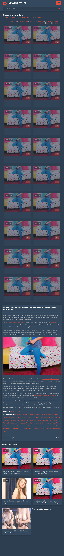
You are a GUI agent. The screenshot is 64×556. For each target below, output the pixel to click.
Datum (6, 17)
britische (14, 417)
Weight (42, 23)
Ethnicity (21, 21)
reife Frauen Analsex (45, 426)
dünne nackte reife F (22, 423)
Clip (21, 428)
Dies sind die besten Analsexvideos (45, 395)
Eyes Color (32, 21)
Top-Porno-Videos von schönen (14, 322)
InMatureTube (17, 3)
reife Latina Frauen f (50, 423)
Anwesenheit (21, 17)
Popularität (13, 17)
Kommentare (30, 17)
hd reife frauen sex (13, 428)
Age (26, 21)
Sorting (48, 23)
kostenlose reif (22, 417)
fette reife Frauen (9, 423)
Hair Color (40, 21)
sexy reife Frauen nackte (48, 428)
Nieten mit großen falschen (51, 379)
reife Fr (11, 420)
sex (37, 417)
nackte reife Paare (44, 417)
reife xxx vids (33, 423)
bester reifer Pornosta (43, 414)
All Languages (12, 21)
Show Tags (55, 23)
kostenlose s (38, 420)
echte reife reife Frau (22, 414)
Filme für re (31, 417)
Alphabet (39, 17)
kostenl (40, 423)
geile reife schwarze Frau (51, 420)
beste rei (32, 414)
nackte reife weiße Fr (10, 426)
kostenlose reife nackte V (31, 428)
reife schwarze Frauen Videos (24, 420)
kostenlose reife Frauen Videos (27, 426)
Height (56, 21)
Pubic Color (49, 21)
